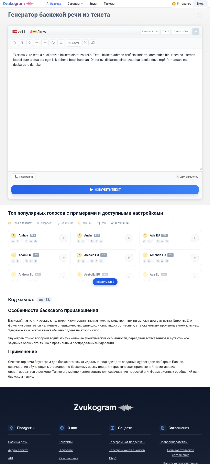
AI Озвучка (64, 6)
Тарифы (119, 6)
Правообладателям (173, 448)
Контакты (66, 448)
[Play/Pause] (63, 245)
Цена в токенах (22, 229)
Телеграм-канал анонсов (127, 457)
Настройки (23, 182)
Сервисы (85, 6)
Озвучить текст (105, 197)
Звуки (104, 6)
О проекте (66, 457)
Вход (194, 6)
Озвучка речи (17, 448)
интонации (122, 229)
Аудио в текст (18, 457)
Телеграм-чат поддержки (127, 448)
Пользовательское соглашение (180, 459)
